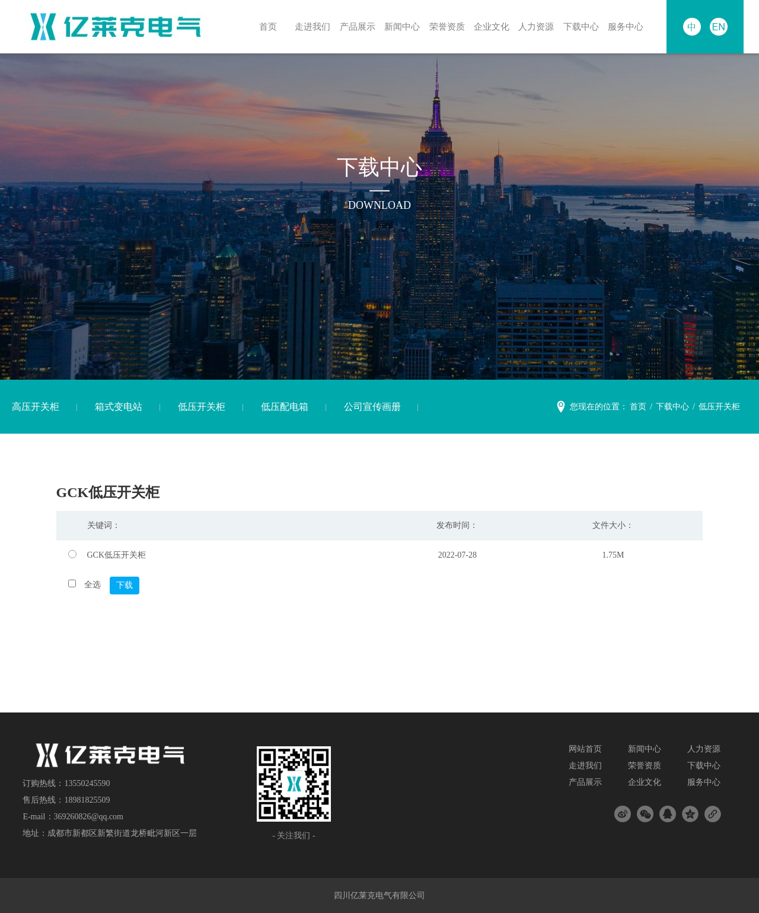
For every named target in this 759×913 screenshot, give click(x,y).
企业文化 (488, 26)
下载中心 (578, 26)
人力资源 (532, 26)
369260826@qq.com (89, 816)
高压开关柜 (35, 407)
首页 (264, 26)
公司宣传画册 (372, 407)
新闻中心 (398, 26)
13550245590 (87, 783)
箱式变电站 (118, 407)
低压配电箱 (284, 407)
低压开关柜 (201, 407)
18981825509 (87, 800)
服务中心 (622, 26)
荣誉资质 (443, 26)
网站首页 (585, 749)
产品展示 (353, 26)
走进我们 (309, 26)
